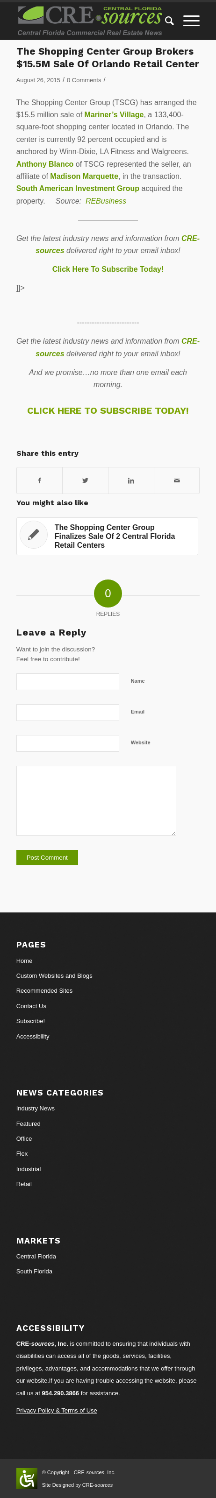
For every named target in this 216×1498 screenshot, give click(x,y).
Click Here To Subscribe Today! (108, 269)
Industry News (35, 1108)
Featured (28, 1123)
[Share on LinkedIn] (131, 480)
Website (141, 742)
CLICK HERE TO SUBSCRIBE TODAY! (108, 410)
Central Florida (36, 1256)
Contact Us (31, 1006)
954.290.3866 (60, 1393)
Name (138, 681)
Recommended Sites (44, 990)
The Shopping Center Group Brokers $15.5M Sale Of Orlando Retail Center (107, 57)
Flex (22, 1153)
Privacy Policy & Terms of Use (56, 1410)
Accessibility (33, 1036)
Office (24, 1138)
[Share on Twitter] (85, 480)
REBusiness (106, 201)
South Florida (34, 1271)
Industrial (28, 1169)
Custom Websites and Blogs (54, 975)
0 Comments (84, 80)
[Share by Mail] (177, 480)
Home (24, 960)
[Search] (165, 21)
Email (137, 711)
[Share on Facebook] (40, 480)
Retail (24, 1183)
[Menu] (187, 21)
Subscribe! (30, 1021)
